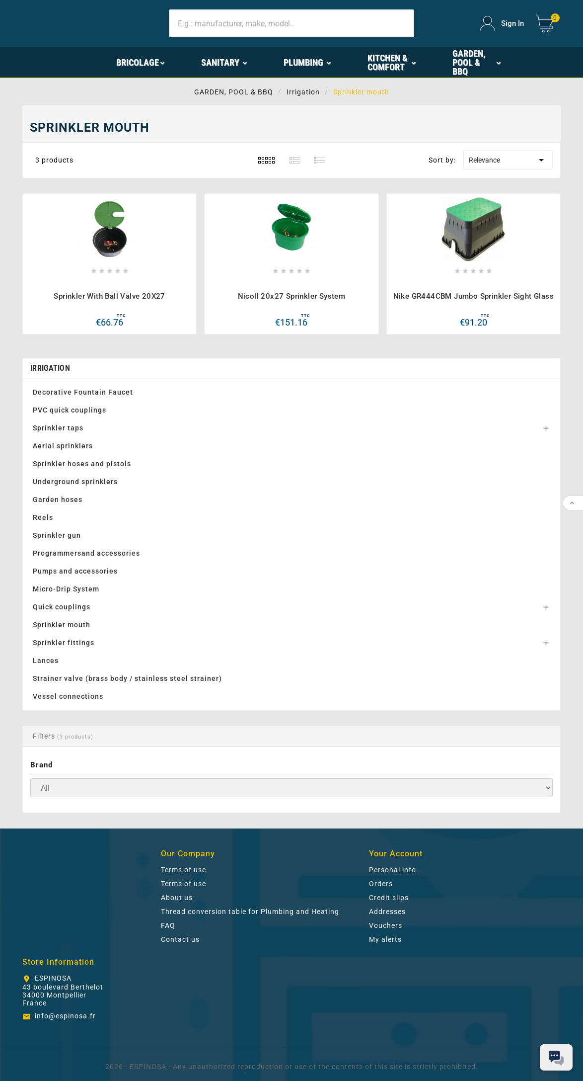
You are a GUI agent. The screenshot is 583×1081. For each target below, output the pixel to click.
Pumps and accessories (75, 571)
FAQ (168, 925)
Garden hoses (57, 499)
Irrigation (50, 368)
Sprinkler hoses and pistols (82, 464)
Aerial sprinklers (63, 446)
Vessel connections (68, 696)
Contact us (180, 939)
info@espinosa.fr (65, 1016)
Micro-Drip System (66, 589)
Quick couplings (61, 607)
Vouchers (385, 925)
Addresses (387, 911)
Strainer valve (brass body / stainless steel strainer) (127, 678)
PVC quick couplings (69, 410)
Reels (43, 517)
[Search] (292, 23)
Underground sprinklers (75, 482)
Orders (381, 884)
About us (177, 898)
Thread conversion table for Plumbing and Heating (250, 911)
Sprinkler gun (57, 535)
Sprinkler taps (58, 428)
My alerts (385, 939)
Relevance (508, 160)
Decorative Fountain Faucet (83, 392)
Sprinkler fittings (63, 643)
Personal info (392, 870)
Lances (46, 661)
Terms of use (183, 870)
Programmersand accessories (86, 553)
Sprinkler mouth (61, 625)
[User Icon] (502, 23)
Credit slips (389, 898)
